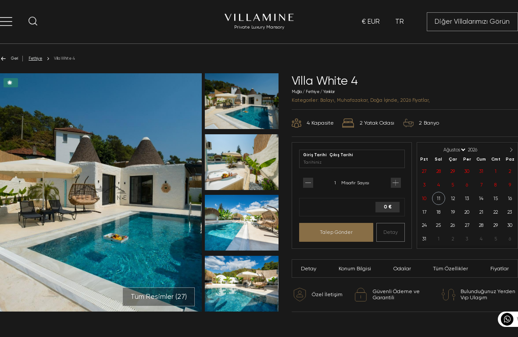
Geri (9, 58)
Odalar (402, 268)
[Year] (480, 150)
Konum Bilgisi (355, 268)
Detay (390, 232)
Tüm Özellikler (450, 268)
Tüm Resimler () (159, 297)
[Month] (454, 150)
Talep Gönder (336, 232)
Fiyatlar (499, 268)
